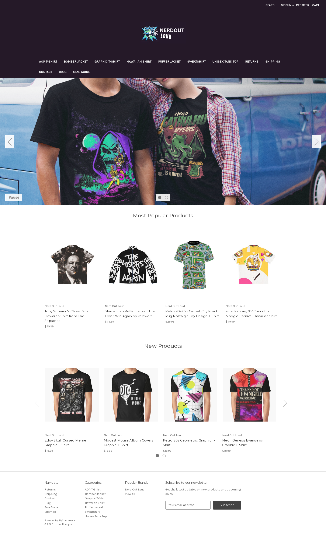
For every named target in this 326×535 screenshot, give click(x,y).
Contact (45, 72)
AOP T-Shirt (48, 61)
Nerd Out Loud (135, 489)
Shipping (272, 61)
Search (271, 5)
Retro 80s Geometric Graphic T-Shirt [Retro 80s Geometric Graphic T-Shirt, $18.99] (189, 442)
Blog (62, 72)
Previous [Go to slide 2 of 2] (9, 141)
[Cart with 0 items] (316, 5)
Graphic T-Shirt (107, 61)
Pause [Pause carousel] (14, 197)
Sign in (286, 5)
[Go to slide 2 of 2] (166, 197)
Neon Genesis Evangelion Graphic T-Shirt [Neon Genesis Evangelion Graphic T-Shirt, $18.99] (243, 442)
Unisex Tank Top (225, 61)
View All (130, 494)
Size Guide (81, 72)
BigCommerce (67, 520)
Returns (252, 61)
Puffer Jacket (169, 61)
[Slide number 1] (163, 141)
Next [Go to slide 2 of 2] (316, 141)
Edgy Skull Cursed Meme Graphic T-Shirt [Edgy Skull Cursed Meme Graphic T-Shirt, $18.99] (65, 442)
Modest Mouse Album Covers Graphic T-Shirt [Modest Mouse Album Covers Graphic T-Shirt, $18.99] (128, 442)
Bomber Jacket (76, 61)
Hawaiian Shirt (138, 61)
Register (302, 5)
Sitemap (50, 512)
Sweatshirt (196, 61)
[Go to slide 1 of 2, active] (159, 197)
